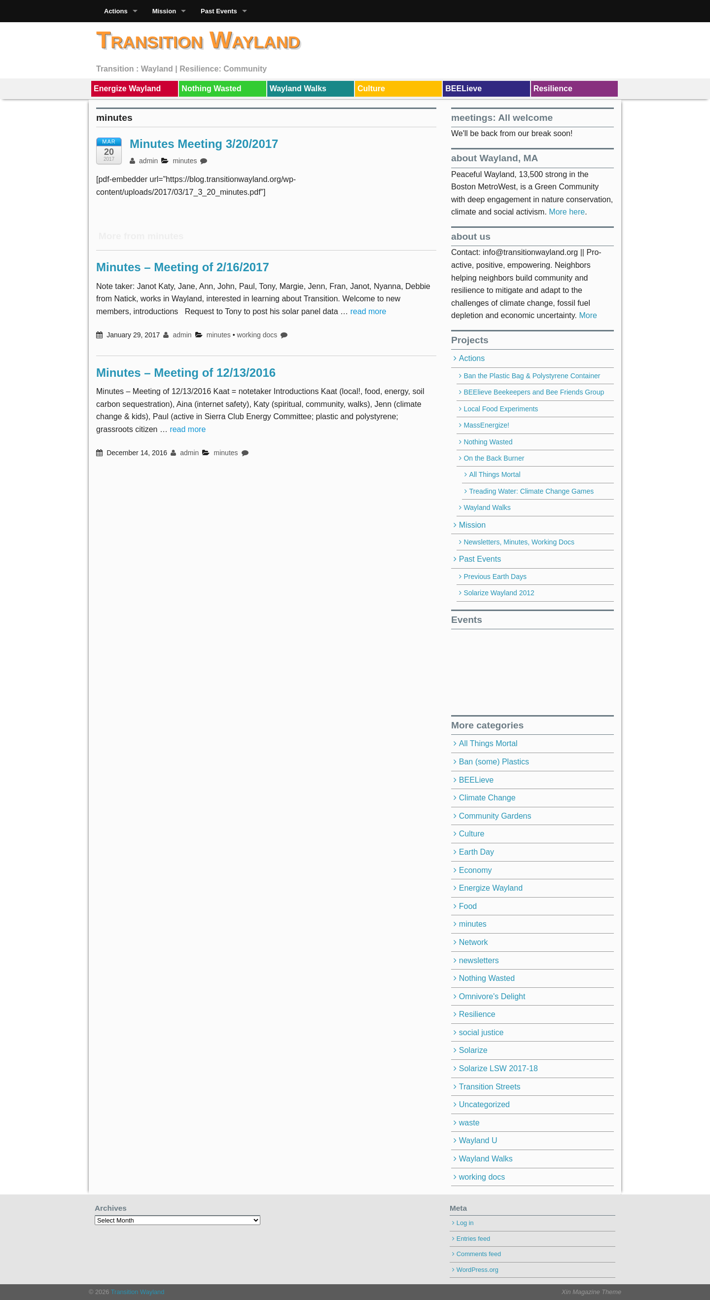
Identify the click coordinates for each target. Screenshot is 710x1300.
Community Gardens (495, 816)
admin (144, 161)
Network (473, 942)
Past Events (219, 11)
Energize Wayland (127, 88)
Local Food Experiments (500, 409)
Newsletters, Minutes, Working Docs (518, 542)
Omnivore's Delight (492, 996)
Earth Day (476, 852)
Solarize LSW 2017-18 (498, 1068)
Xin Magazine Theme (591, 1292)
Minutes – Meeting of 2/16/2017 (182, 267)
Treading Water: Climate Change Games (531, 491)
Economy (475, 870)
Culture (371, 88)
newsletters (479, 960)
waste (469, 1123)
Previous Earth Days (495, 576)
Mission (164, 11)
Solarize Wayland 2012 (498, 593)
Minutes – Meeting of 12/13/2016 (186, 372)
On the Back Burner (493, 458)
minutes (185, 161)
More (588, 315)
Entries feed (473, 1238)
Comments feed (479, 1254)
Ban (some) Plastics (494, 762)
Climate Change (487, 798)
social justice (481, 1032)
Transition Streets (490, 1087)
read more (369, 311)
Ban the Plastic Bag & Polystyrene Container (531, 376)
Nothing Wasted (211, 88)
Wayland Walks (298, 88)
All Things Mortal (495, 474)
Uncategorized (484, 1104)
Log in (465, 1223)
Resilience (552, 88)
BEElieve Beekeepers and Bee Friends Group (533, 392)
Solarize (473, 1050)
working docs (257, 335)
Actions (116, 11)
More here (567, 212)
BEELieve (463, 88)
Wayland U (478, 1140)
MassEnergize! (486, 425)
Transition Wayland (198, 40)
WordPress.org (477, 1269)
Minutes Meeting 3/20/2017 (204, 143)
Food (468, 906)
